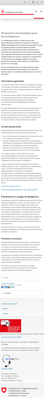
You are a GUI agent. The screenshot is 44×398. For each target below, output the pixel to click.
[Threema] (9, 279)
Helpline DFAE (6, 361)
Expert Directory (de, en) (10, 178)
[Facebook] (2, 279)
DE (25, 2)
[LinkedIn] (7, 279)
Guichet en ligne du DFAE (11, 329)
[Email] (13, 279)
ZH (42, 2)
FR (33, 2)
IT (29, 2)
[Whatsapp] (11, 279)
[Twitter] (4, 279)
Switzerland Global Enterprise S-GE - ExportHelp (19, 182)
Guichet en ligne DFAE (9, 296)
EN (37, 2)
